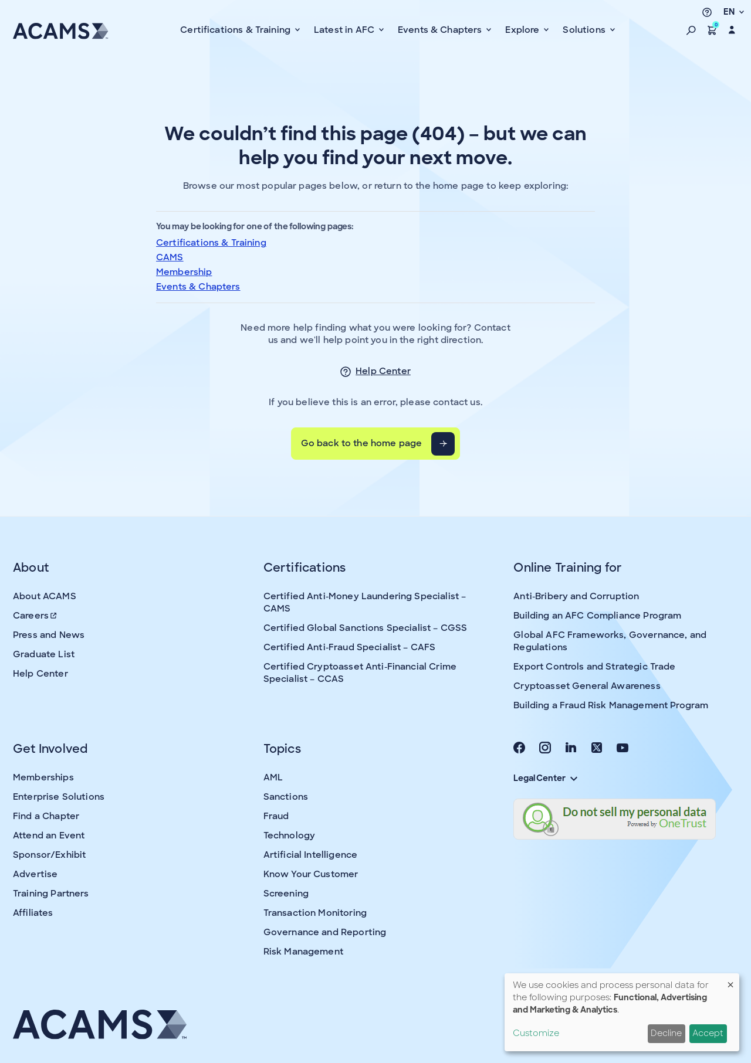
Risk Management (303, 951)
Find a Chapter (46, 816)
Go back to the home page (361, 443)
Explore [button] (523, 30)
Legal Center (545, 778)
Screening (286, 893)
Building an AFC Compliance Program (597, 616)
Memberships (43, 777)
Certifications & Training (211, 243)
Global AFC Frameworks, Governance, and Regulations (609, 641)
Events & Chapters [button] (441, 30)
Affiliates (33, 913)
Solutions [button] (585, 30)
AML (273, 777)
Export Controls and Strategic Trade (594, 667)
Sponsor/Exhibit (49, 855)
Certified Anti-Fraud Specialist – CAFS (349, 647)
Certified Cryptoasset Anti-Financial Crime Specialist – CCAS (359, 673)
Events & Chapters (198, 287)
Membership (184, 272)
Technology (289, 835)
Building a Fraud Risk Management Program (610, 705)
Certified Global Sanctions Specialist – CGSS (365, 628)
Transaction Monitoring (315, 913)
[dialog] (622, 1012)
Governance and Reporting (325, 932)
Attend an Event (48, 835)
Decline (666, 1033)
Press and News (48, 635)
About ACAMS (44, 596)
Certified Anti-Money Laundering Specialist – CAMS (364, 602)
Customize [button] (536, 1033)
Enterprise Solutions (58, 797)
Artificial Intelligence (310, 855)
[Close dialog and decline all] (730, 980)
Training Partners (51, 893)
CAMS (170, 257)
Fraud (276, 816)
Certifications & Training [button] (236, 30)
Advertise (35, 874)
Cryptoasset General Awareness (586, 686)
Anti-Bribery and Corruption (576, 596)
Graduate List (44, 654)
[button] (691, 30)
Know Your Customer (310, 874)
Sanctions (285, 797)
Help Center (383, 371)
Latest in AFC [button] (345, 30)
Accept (707, 1033)
